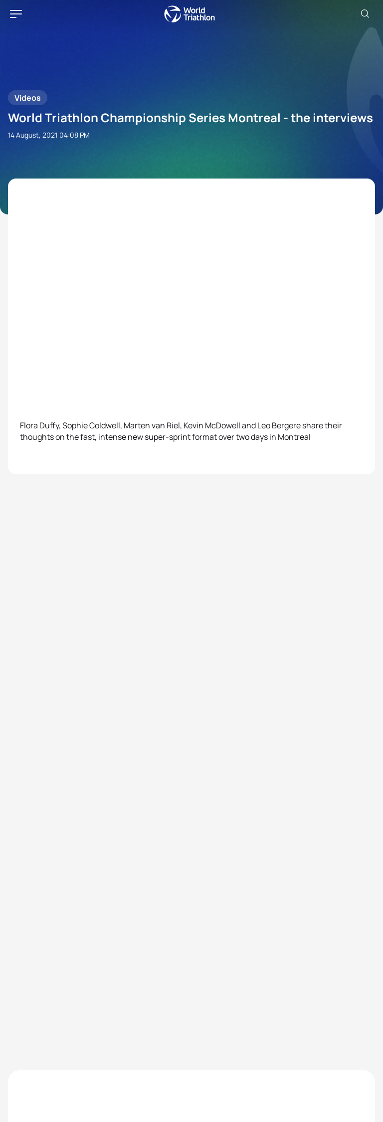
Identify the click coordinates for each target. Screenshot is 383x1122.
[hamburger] (16, 14)
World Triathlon (189, 13)
